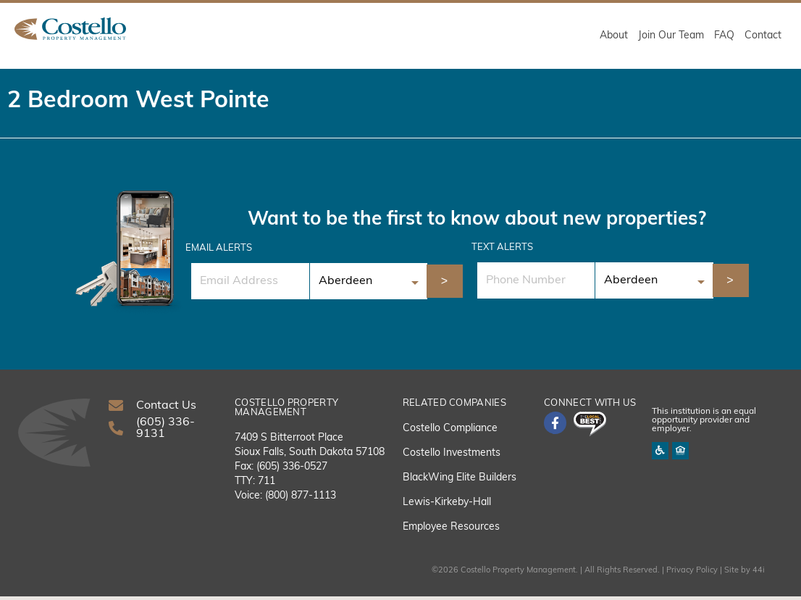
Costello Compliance (450, 432)
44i (758, 574)
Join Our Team (671, 35)
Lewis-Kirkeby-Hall (447, 506)
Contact (763, 35)
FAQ (724, 35)
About (614, 35)
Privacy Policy (692, 574)
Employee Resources (451, 530)
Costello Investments (451, 456)
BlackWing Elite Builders (459, 481)
